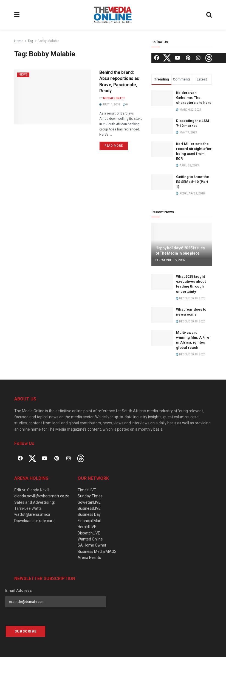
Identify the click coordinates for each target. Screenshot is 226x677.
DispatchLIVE (89, 533)
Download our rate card (34, 521)
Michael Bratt (114, 98)
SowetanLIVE (89, 502)
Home (18, 41)
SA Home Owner (92, 545)
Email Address (18, 590)
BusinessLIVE (89, 508)
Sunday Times (90, 496)
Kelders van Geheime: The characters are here (193, 98)
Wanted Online (90, 539)
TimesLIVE (87, 490)
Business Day (89, 514)
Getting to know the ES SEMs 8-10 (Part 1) (192, 182)
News (23, 74)
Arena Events (89, 557)
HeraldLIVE (87, 527)
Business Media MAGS (97, 551)
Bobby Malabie (48, 41)
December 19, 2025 (170, 259)
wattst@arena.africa (32, 514)
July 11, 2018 (109, 104)
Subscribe (25, 631)
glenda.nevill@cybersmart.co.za (41, 496)
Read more (113, 145)
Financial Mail (89, 521)
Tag (30, 41)
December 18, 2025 (190, 298)
